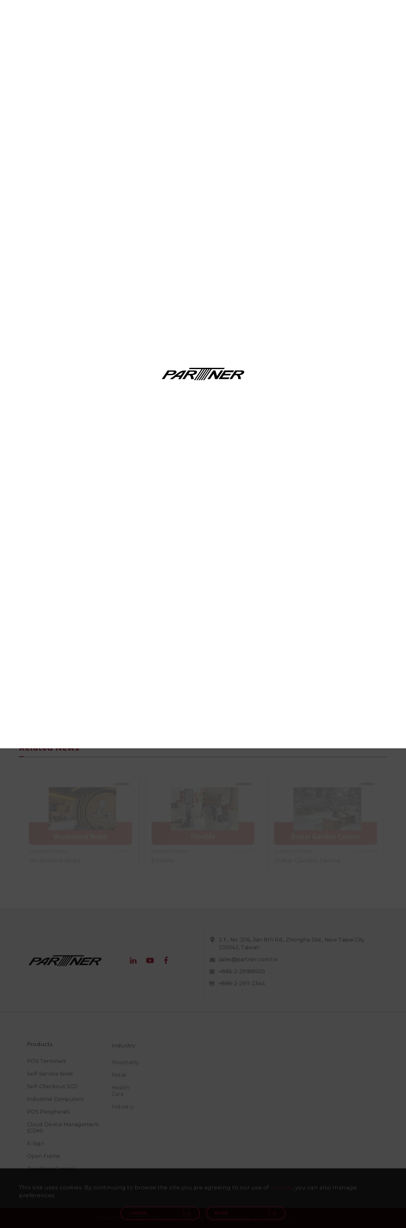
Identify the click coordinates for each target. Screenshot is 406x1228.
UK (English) (274, 617)
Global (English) (131, 582)
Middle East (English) (132, 634)
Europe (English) (274, 634)
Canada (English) (131, 599)
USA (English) (274, 582)
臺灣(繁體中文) (131, 652)
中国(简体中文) (274, 652)
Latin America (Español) (274, 599)
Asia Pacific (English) (132, 670)
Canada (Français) (132, 617)
